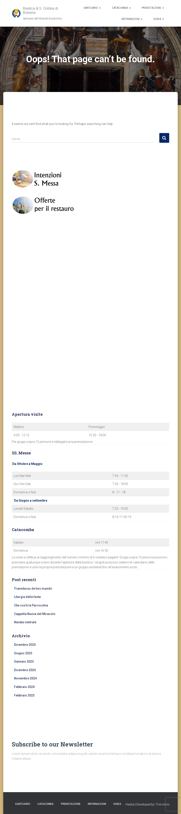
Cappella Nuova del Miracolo (34, 614)
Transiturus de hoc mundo (33, 588)
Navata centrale (25, 622)
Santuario (92, 7)
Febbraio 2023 (24, 695)
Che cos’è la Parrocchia (31, 605)
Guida (158, 19)
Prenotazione (153, 7)
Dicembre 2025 (25, 644)
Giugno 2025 (23, 653)
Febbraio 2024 (24, 687)
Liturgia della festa (27, 597)
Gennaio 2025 (24, 661)
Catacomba (121, 7)
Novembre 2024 (25, 678)
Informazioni (131, 19)
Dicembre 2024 (25, 670)
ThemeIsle (162, 804)
